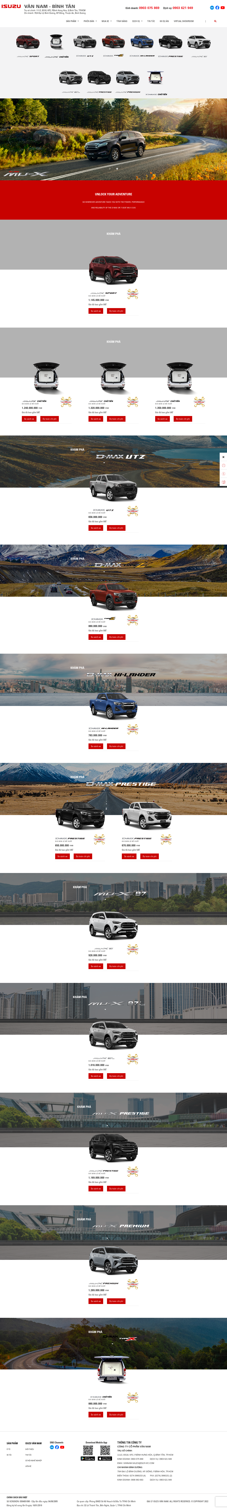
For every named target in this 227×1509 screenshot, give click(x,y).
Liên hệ (28, 1466)
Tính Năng (121, 21)
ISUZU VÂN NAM (33, 1443)
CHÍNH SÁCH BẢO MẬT (17, 1497)
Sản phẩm (12, 1443)
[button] (109, 168)
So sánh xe (96, 311)
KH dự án (164, 21)
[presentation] (9, 140)
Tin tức (151, 21)
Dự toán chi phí (116, 311)
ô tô (8, 1449)
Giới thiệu (29, 1449)
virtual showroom (184, 21)
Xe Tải (9, 1455)
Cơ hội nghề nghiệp (33, 1460)
